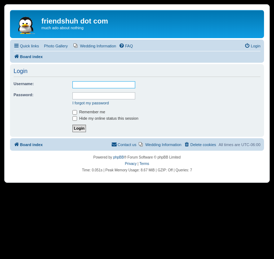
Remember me (88, 112)
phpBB (118, 157)
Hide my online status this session (105, 118)
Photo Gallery (56, 46)
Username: (24, 84)
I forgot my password (90, 103)
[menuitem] (94, 46)
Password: (24, 95)
